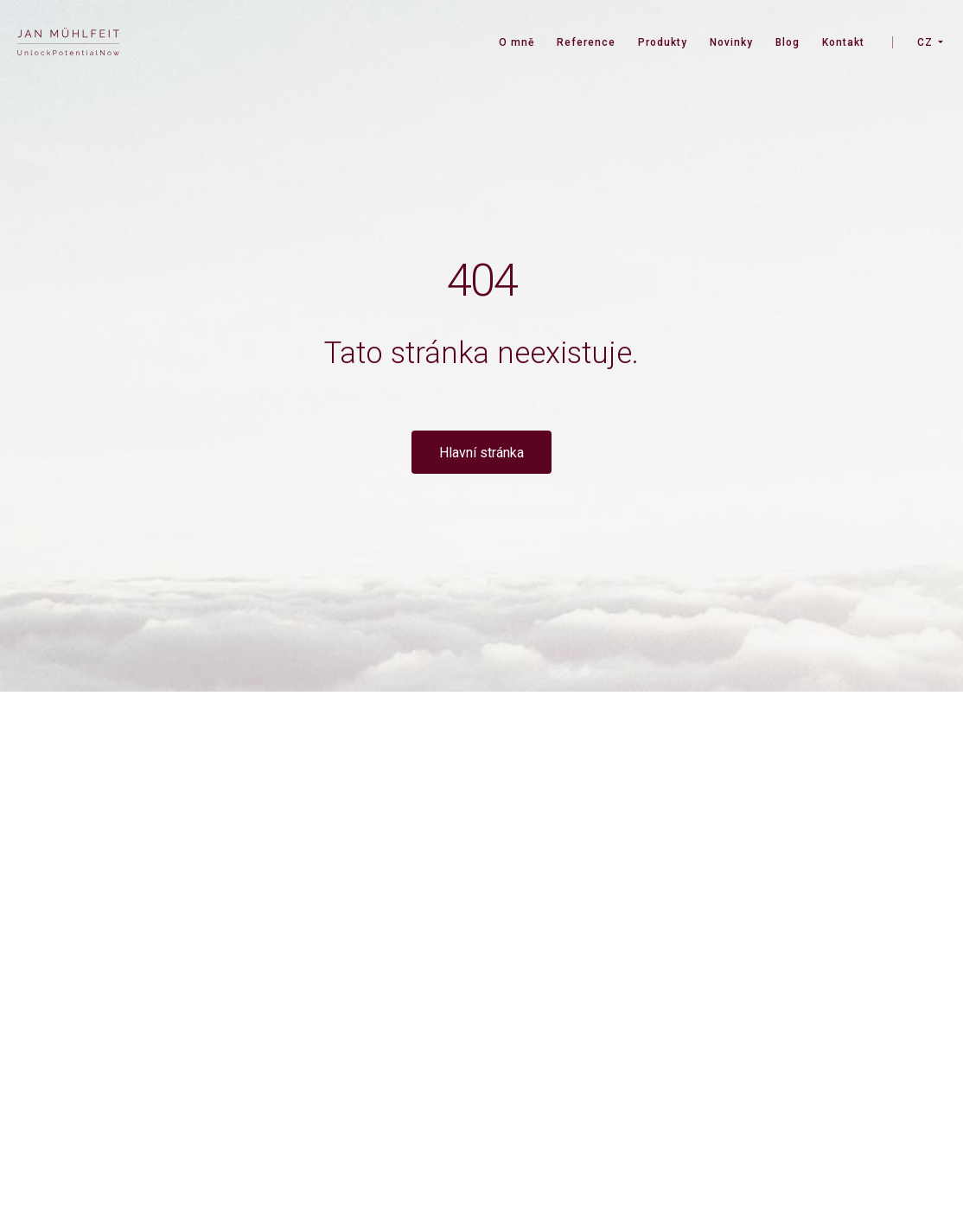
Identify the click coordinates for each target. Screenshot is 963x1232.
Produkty (662, 42)
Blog (787, 42)
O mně (516, 42)
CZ (925, 42)
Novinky (731, 42)
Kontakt (843, 42)
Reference (586, 42)
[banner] (68, 44)
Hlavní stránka (481, 452)
